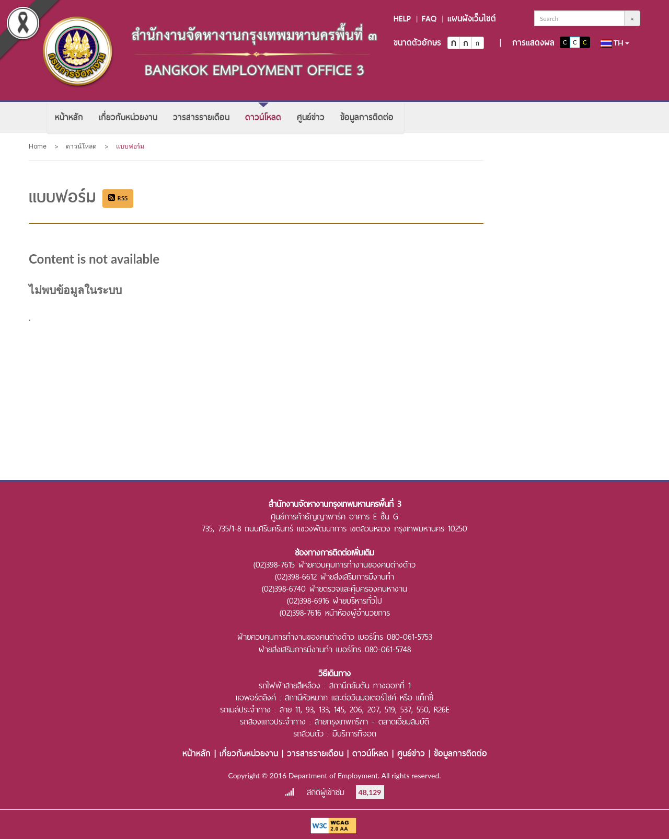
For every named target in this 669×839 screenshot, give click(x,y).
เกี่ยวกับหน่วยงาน (128, 117)
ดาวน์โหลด (263, 117)
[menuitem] (69, 117)
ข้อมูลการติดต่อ (367, 117)
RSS (118, 198)
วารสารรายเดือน (201, 117)
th (615, 43)
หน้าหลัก (69, 117)
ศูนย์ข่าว (311, 117)
